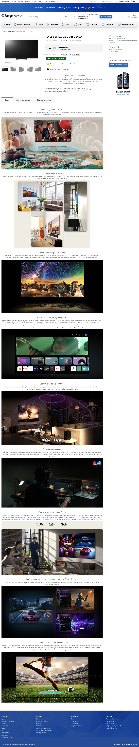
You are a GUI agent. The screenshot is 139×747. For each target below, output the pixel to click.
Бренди (20, 1)
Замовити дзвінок (106, 16)
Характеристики (23, 100)
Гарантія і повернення (51, 1)
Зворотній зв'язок (111, 728)
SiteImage (134, 744)
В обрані (64, 54)
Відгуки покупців (44, 100)
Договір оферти (41, 733)
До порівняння (76, 54)
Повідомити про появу (64, 49)
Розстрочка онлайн (56, 58)
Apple (3, 719)
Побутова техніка (7, 737)
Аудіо (3, 730)
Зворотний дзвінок (77, 726)
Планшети (4, 726)
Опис (7, 100)
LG (66, 40)
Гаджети (4, 728)
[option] (123, 83)
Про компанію (5, 1)
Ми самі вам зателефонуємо (118, 64)
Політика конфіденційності (44, 730)
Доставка (40, 1)
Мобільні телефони (7, 721)
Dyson (3, 723)
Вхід (72, 719)
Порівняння (74, 723)
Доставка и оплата (42, 721)
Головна (14, 1)
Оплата (34, 1)
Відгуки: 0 (55, 40)
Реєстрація (74, 721)
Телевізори (11, 31)
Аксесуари (4, 735)
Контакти (27, 1)
